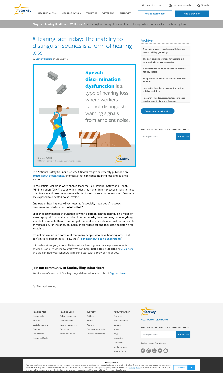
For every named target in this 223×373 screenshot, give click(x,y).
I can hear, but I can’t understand (100, 239)
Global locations (121, 320)
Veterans (108, 13)
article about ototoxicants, (49, 175)
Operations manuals (96, 329)
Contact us (118, 342)
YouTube (154, 350)
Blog (35, 24)
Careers (117, 325)
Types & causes (66, 320)
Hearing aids (38, 316)
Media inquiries (120, 347)
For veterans (38, 334)
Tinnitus (91, 13)
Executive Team (152, 5)
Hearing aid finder (40, 338)
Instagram (148, 350)
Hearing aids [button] (46, 13)
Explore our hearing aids (157, 111)
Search (203, 5)
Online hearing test (155, 13)
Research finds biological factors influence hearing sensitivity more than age (164, 99)
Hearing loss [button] (70, 13)
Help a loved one (67, 334)
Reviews (36, 320)
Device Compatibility (96, 334)
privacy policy (135, 367)
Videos (90, 320)
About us (118, 316)
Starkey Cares (120, 351)
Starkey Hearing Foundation (153, 343)
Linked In (160, 350)
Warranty (91, 325)
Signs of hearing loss (68, 325)
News (116, 329)
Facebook (143, 350)
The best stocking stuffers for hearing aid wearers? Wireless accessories (163, 60)
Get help (90, 316)
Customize (180, 368)
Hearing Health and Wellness (63, 24)
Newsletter (118, 338)
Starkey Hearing (44, 58)
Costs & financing (40, 325)
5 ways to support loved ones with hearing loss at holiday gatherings (164, 51)
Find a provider (192, 13)
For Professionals (180, 5)
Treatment (64, 329)
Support (125, 13)
